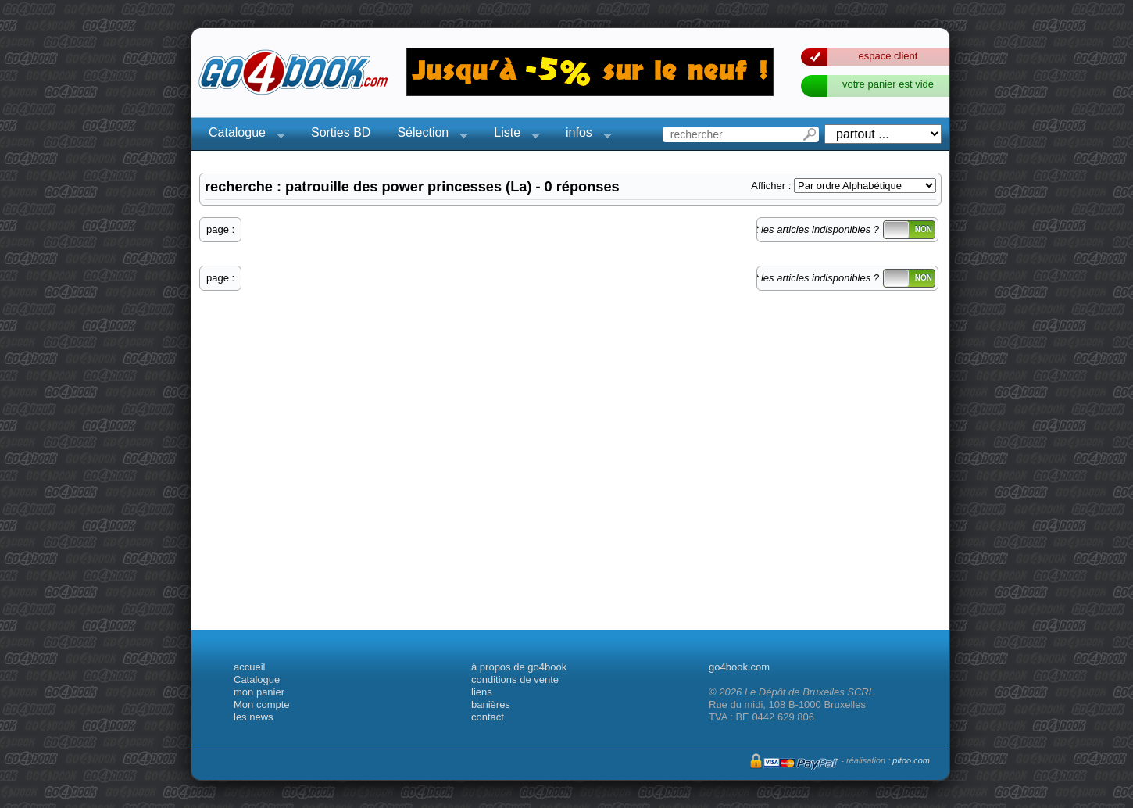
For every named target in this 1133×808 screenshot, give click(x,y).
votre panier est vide (888, 84)
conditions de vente (515, 679)
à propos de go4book (518, 667)
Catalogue (241, 135)
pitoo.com (911, 760)
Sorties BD (340, 132)
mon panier (259, 692)
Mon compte (262, 704)
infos (583, 135)
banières (490, 704)
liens (481, 692)
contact (487, 717)
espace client (888, 56)
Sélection (427, 135)
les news (253, 717)
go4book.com (739, 667)
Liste (511, 135)
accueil (249, 667)
